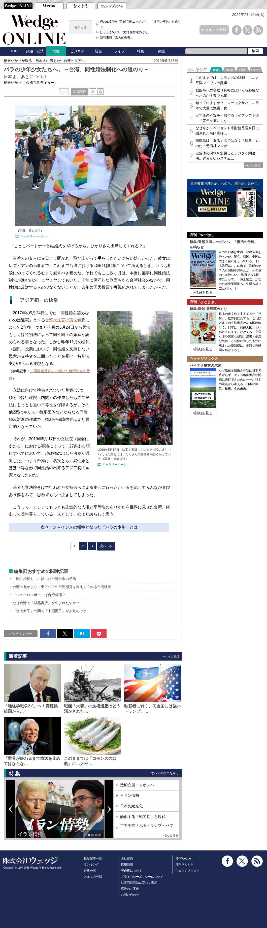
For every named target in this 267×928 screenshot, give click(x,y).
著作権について (131, 870)
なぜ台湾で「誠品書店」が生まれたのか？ (46, 603)
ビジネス (77, 51)
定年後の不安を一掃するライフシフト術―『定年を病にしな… (227, 118)
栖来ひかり (31, 83)
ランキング (91, 864)
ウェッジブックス (187, 870)
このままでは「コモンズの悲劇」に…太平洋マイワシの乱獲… (227, 80)
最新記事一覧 (93, 858)
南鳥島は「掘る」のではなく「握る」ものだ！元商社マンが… (227, 143)
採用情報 (127, 864)
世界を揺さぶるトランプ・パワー (146, 828)
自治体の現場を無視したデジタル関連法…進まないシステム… (225, 155)
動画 (161, 51)
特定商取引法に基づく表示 (139, 882)
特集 (140, 51)
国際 (56, 51)
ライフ (119, 51)
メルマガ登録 (215, 30)
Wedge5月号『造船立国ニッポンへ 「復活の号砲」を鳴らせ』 (140, 24)
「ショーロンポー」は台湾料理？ (39, 595)
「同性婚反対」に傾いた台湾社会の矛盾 (44, 579)
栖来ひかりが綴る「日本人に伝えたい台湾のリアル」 (46, 61)
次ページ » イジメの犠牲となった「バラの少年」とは (89, 527)
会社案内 (127, 858)
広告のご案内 (130, 888)
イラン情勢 (30, 834)
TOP (14, 51)
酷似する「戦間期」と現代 (142, 816)
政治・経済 (35, 51)
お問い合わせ (130, 895)
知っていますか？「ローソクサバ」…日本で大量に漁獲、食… (227, 105)
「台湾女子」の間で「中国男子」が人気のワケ (50, 611)
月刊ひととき (184, 864)
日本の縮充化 (131, 806)
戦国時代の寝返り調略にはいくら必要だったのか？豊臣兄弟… (227, 92)
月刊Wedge (183, 858)
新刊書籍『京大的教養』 (116, 37)
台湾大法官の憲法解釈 (65, 320)
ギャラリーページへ (34, 236)
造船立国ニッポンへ (137, 785)
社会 (98, 51)
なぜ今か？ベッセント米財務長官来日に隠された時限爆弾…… (227, 130)
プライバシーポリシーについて (142, 876)
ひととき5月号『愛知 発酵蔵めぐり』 (125, 32)
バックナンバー (20, 633)
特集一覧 (90, 870)
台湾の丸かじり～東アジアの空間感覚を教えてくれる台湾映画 (62, 587)
